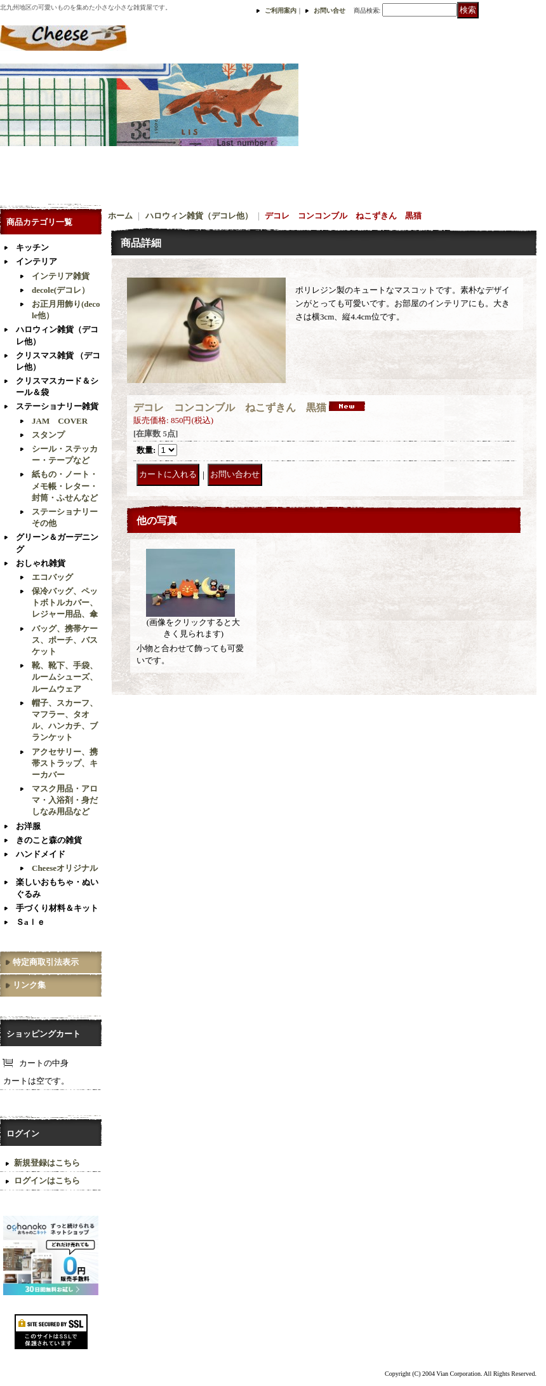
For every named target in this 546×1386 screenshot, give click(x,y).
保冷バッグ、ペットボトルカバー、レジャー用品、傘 (65, 602)
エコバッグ (52, 577)
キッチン (32, 247)
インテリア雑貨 (61, 276)
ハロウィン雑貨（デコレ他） (199, 215)
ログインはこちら (47, 1180)
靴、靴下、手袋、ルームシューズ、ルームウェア (65, 677)
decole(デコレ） (61, 290)
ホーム (120, 215)
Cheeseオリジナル (65, 868)
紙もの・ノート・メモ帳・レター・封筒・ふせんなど (65, 485)
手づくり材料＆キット (57, 908)
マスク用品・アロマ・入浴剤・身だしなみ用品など (65, 800)
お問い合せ (329, 10)
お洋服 (28, 826)
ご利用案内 (280, 10)
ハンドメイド (40, 854)
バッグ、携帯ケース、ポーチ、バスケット (65, 640)
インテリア (36, 261)
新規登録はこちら (47, 1162)
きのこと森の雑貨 (49, 840)
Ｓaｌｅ (30, 922)
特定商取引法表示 (46, 962)
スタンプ (48, 435)
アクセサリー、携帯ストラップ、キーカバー (65, 763)
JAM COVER (60, 421)
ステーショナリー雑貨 (57, 406)
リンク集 (29, 985)
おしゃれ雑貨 (40, 563)
